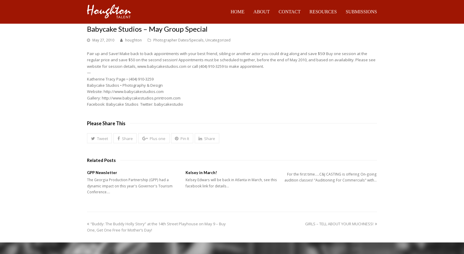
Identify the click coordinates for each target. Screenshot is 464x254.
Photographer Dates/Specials (178, 40)
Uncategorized (218, 40)
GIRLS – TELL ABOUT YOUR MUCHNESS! (341, 223)
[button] (99, 138)
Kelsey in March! (201, 172)
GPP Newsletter (102, 172)
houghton (133, 40)
